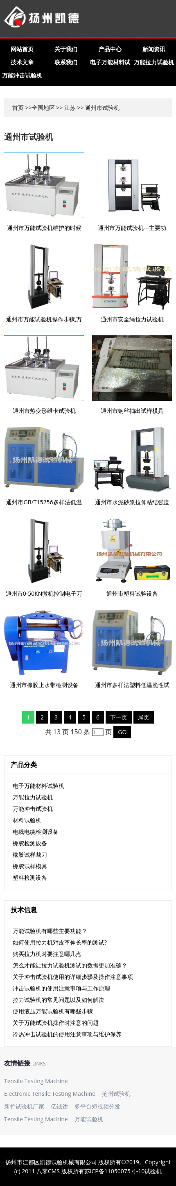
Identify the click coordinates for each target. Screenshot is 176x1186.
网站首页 (22, 49)
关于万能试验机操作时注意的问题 (56, 1023)
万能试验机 (88, 1119)
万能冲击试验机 (22, 75)
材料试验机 (27, 820)
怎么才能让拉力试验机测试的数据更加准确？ (70, 965)
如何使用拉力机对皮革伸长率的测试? (60, 942)
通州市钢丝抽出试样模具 (132, 410)
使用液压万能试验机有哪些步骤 (53, 1011)
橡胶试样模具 (30, 866)
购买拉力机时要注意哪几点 (47, 954)
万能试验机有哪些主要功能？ (50, 931)
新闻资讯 (153, 49)
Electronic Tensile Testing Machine (49, 1093)
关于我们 (65, 49)
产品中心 (110, 49)
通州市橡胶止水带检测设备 (44, 685)
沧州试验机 (116, 1093)
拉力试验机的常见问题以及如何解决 (58, 1000)
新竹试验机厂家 (24, 1106)
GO (122, 732)
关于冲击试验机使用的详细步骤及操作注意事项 (73, 977)
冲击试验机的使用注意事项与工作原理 (61, 988)
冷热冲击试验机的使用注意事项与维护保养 (67, 1034)
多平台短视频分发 (97, 1106)
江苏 (70, 108)
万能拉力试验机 (154, 62)
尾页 (143, 717)
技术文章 (22, 62)
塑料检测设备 (30, 877)
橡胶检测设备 (30, 843)
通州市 (93, 108)
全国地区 (43, 108)
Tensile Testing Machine (36, 1081)
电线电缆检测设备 (36, 831)
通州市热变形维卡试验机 (44, 410)
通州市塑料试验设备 (132, 593)
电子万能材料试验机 (38, 786)
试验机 (153, 1171)
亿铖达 (59, 1106)
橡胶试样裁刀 (30, 854)
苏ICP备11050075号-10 (114, 1171)
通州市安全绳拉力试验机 (132, 319)
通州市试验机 (28, 136)
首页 (18, 108)
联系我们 (65, 62)
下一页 (118, 717)
